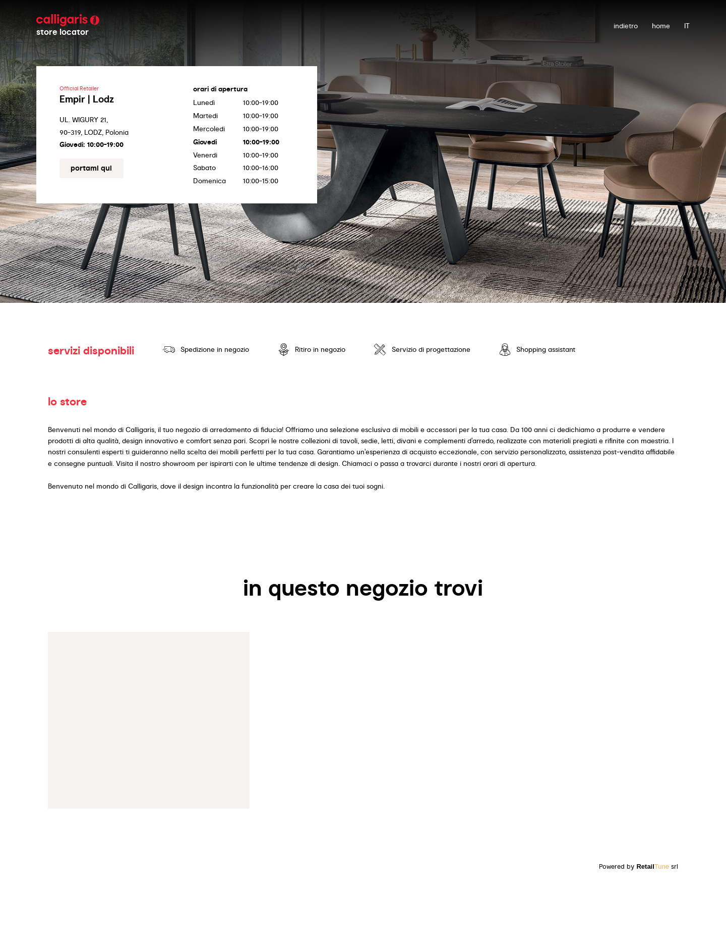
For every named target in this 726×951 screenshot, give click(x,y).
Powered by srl (638, 866)
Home (661, 26)
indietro (626, 26)
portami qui (91, 168)
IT (687, 26)
